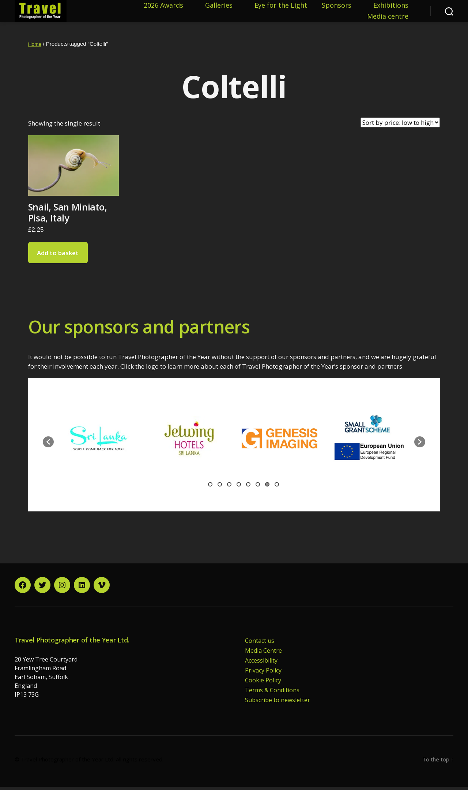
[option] (113, 442)
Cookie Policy (263, 683)
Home (35, 47)
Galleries (219, 7)
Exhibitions (390, 7)
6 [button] (258, 487)
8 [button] (277, 487)
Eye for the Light (280, 7)
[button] (48, 445)
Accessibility (261, 664)
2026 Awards (163, 7)
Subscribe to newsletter (277, 703)
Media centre (387, 18)
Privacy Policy (263, 674)
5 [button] (248, 487)
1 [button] (210, 487)
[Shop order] (400, 126)
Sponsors (336, 7)
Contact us (259, 644)
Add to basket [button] (58, 256)
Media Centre (263, 654)
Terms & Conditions (272, 693)
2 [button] (220, 487)
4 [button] (239, 487)
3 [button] (229, 487)
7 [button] (267, 487)
